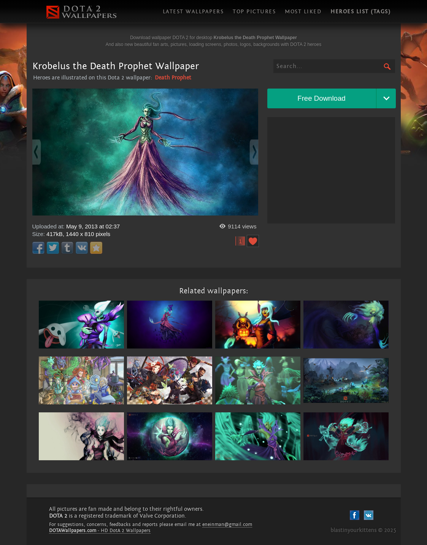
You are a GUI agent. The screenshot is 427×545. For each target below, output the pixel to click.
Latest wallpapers (193, 11)
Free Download (321, 98)
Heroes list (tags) (360, 11)
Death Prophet (173, 77)
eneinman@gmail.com (227, 524)
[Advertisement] (331, 170)
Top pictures (254, 11)
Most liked (303, 11)
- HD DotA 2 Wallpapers (100, 530)
